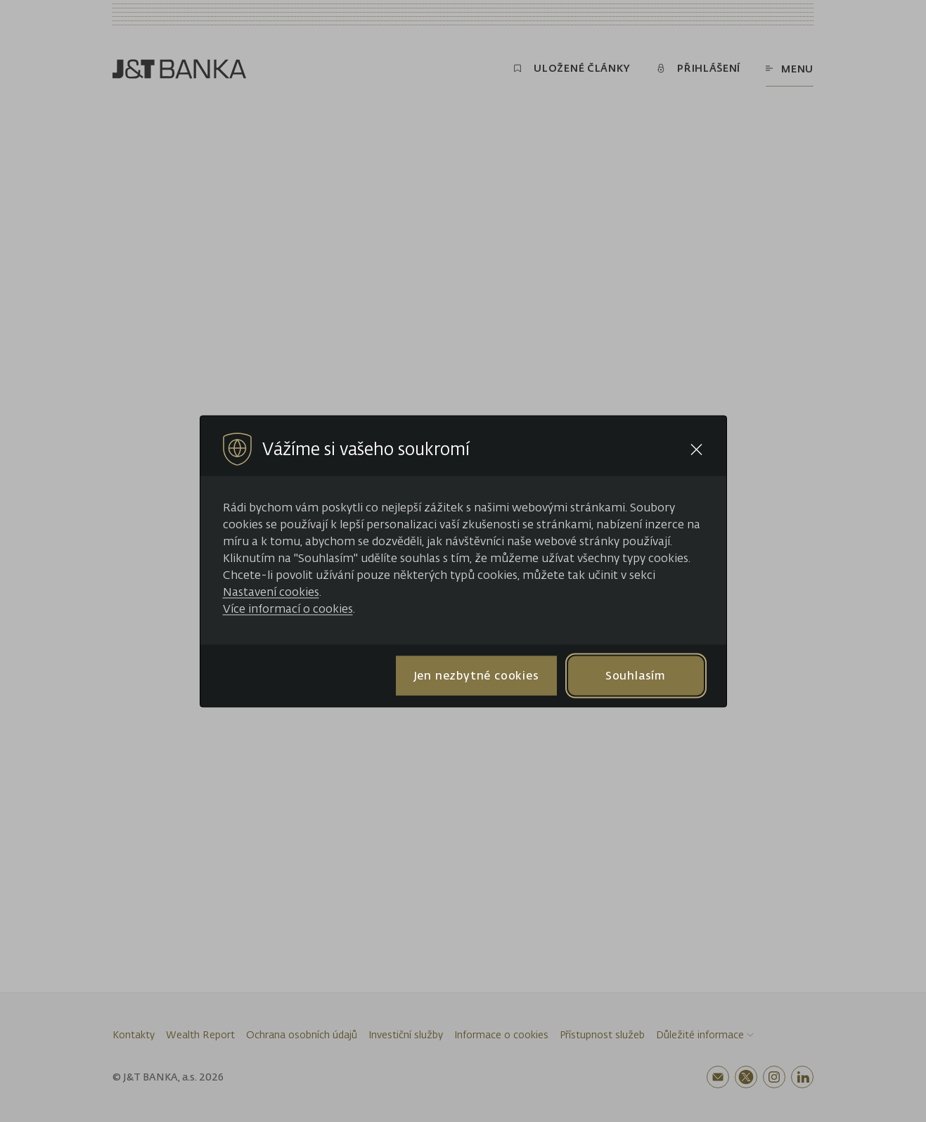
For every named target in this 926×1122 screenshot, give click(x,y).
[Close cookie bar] (696, 449)
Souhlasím (635, 675)
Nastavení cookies (271, 591)
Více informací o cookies (288, 608)
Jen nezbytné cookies (476, 675)
